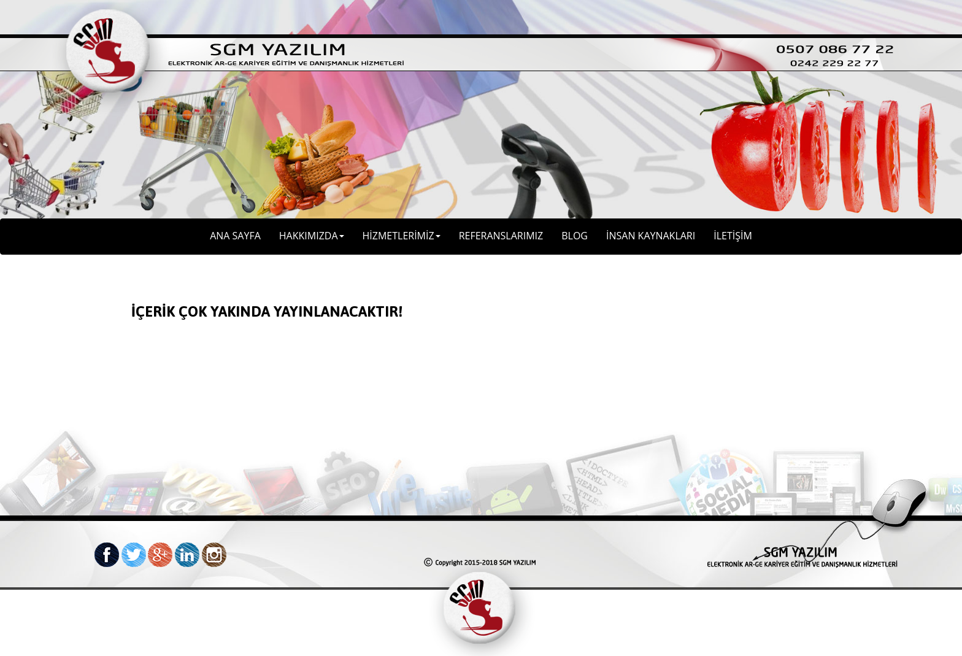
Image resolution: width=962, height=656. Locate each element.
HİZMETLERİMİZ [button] (402, 235)
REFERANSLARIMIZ (501, 235)
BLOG (574, 235)
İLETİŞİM (733, 235)
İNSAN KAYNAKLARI (650, 235)
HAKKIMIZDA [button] (311, 235)
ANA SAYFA (235, 235)
